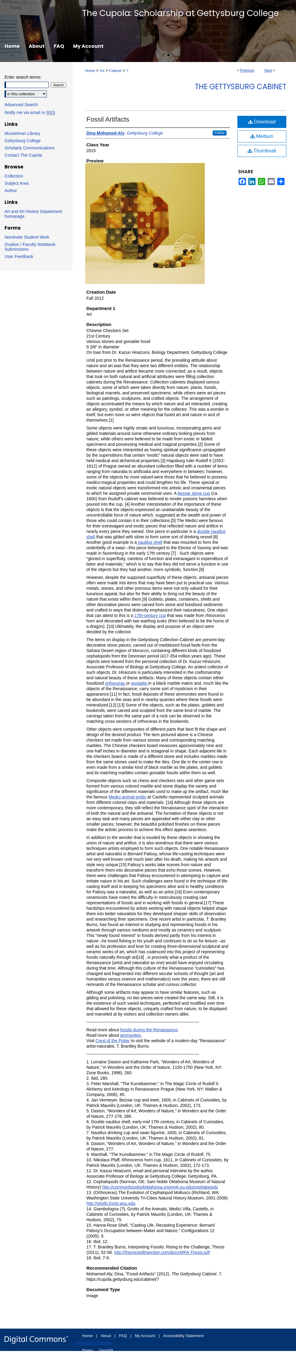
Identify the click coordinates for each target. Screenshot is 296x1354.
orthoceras (115, 683)
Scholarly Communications (30, 147)
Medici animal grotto (127, 796)
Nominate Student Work (27, 237)
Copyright (106, 1350)
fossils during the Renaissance (149, 1029)
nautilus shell (149, 542)
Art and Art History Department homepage (33, 214)
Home (90, 71)
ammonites (130, 1035)
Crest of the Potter (112, 1040)
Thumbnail (262, 150)
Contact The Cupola (23, 155)
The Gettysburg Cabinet (240, 87)
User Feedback (19, 256)
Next (268, 70)
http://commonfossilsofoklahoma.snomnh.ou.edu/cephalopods (160, 1187)
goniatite (139, 683)
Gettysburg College (23, 140)
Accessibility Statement (183, 1335)
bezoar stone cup (194, 493)
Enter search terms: (23, 77)
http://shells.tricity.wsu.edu (110, 1203)
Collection (14, 176)
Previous (247, 70)
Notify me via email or (30, 112)
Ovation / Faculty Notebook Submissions (30, 247)
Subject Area (16, 183)
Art (102, 71)
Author (11, 190)
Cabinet (115, 71)
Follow (219, 133)
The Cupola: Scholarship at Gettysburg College (180, 13)
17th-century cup (150, 615)
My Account (145, 1335)
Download (262, 121)
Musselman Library (22, 133)
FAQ (123, 1335)
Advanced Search (21, 104)
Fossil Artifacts (107, 119)
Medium (261, 136)
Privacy (88, 1350)
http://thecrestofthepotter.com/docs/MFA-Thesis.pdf (162, 1252)
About (106, 1335)
